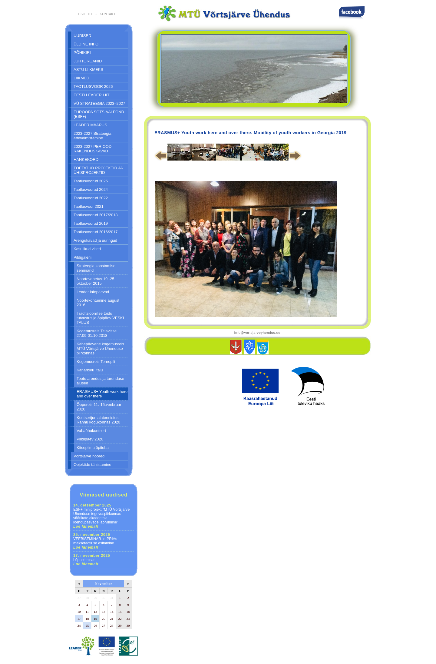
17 (79, 618)
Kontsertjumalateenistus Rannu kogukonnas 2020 (98, 419)
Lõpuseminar (91, 559)
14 (112, 611)
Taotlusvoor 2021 (89, 206)
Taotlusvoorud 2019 (91, 223)
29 (95, 597)
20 (103, 618)
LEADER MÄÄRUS (90, 125)
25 (87, 625)
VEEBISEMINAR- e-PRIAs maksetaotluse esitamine (95, 541)
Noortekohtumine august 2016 (98, 302)
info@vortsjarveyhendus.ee (257, 332)
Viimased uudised (103, 495)
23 (128, 618)
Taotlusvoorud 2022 (91, 198)
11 (87, 611)
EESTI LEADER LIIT (92, 95)
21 (112, 618)
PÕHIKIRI (82, 52)
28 (87, 597)
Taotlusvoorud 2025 (91, 181)
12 (95, 611)
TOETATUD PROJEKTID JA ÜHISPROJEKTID (98, 170)
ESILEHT (85, 14)
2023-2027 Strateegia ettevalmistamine (92, 135)
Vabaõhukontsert (91, 430)
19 (95, 618)
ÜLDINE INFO (86, 44)
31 (111, 597)
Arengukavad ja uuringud (95, 240)
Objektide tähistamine (92, 464)
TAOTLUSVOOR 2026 (93, 86)
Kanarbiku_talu (90, 370)
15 (120, 611)
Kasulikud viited (87, 249)
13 (103, 611)
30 (103, 597)
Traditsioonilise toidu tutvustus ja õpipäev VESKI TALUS (100, 318)
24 (79, 625)
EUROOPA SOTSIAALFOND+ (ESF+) (100, 114)
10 (79, 611)
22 (120, 618)
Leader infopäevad (93, 292)
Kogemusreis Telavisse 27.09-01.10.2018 (97, 333)
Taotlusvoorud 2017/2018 (95, 215)
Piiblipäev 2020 (90, 439)
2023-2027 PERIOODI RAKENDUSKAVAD (93, 148)
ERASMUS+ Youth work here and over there (102, 393)
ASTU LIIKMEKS (88, 69)
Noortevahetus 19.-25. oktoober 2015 (96, 281)
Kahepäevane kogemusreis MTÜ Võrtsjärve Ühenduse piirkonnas (100, 348)
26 (95, 625)
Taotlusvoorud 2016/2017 (95, 232)
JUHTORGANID (88, 61)
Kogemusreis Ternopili (96, 361)
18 (87, 618)
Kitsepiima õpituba (93, 447)
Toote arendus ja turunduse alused (100, 380)
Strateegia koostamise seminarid (96, 268)
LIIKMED (81, 78)
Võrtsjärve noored (89, 456)
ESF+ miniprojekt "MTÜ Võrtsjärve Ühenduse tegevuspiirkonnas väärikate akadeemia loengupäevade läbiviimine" (101, 516)
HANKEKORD (86, 159)
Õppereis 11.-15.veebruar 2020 (99, 406)
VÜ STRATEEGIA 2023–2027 (99, 103)
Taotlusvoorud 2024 (91, 189)
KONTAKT (107, 14)
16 (128, 611)
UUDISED (82, 35)
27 (79, 597)
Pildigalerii (82, 257)
